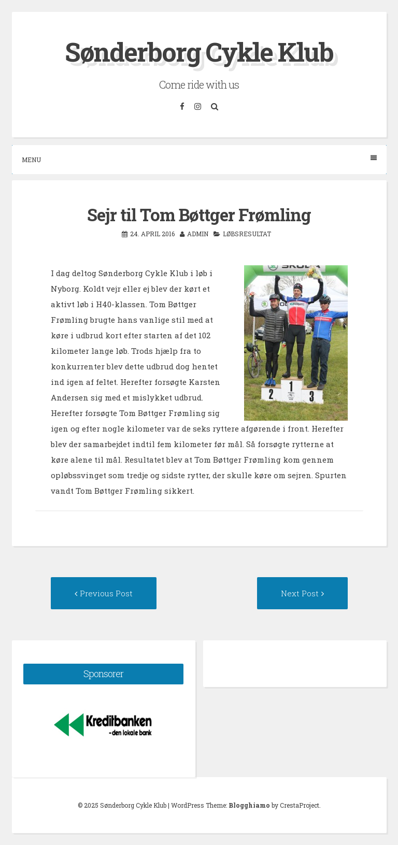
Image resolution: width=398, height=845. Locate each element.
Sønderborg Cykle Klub (199, 52)
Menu (199, 159)
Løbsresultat (247, 234)
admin (197, 234)
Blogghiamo (249, 805)
